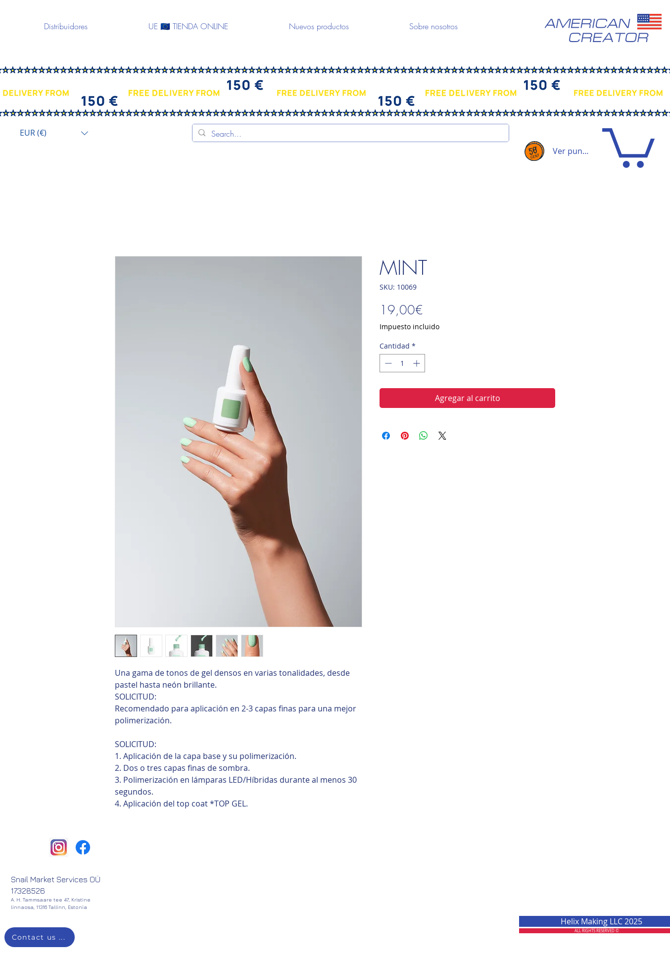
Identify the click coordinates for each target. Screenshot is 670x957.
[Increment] (417, 363)
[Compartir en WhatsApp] (424, 436)
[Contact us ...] (39, 937)
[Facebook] (83, 847)
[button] (54, 133)
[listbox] (54, 133)
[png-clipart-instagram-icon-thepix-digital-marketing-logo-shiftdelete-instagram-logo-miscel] (58, 847)
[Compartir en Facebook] (386, 436)
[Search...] (349, 133)
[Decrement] (387, 363)
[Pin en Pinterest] (405, 436)
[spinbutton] (402, 363)
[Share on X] (442, 436)
